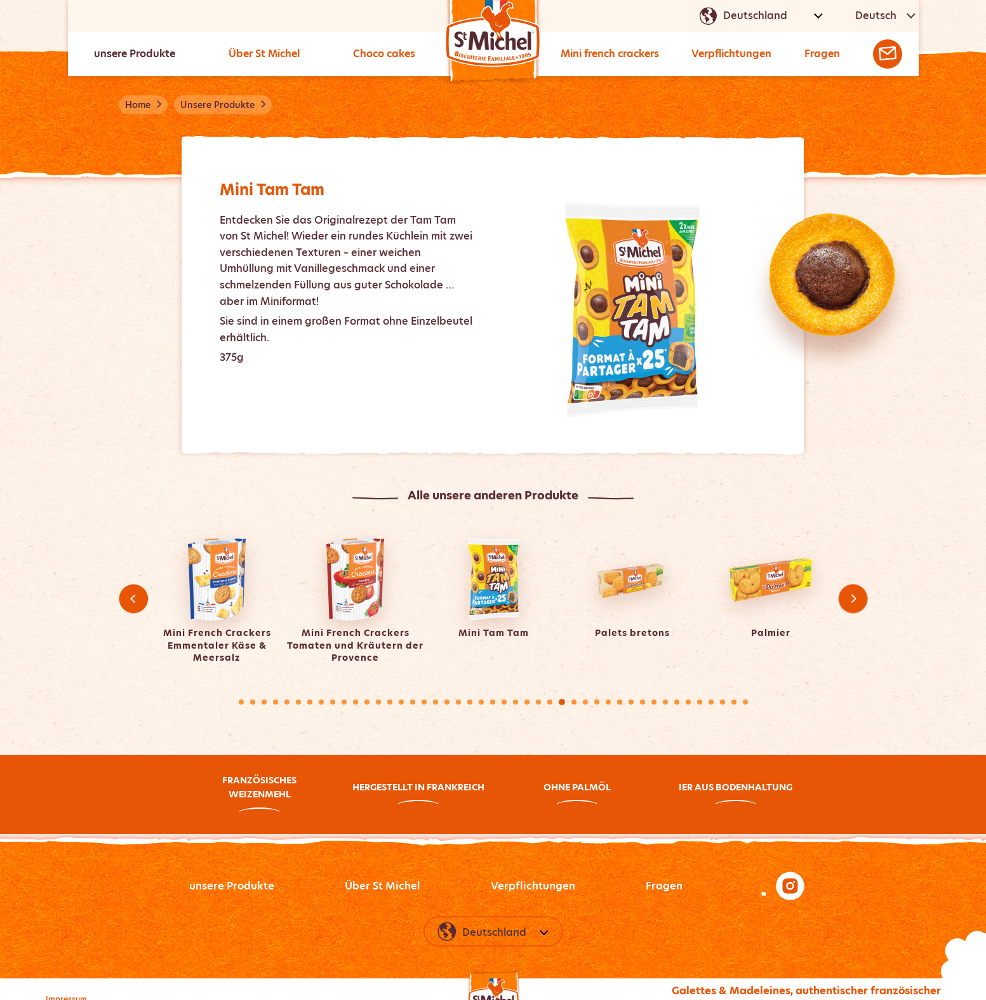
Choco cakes (384, 53)
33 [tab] (608, 702)
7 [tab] (310, 702)
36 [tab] (642, 702)
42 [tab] (711, 702)
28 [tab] (550, 702)
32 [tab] (597, 702)
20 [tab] (458, 702)
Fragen (826, 53)
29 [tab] (562, 702)
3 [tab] (264, 702)
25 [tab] (515, 702)
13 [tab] (378, 702)
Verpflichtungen (737, 53)
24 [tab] (504, 702)
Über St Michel (265, 53)
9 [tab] (332, 702)
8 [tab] (321, 702)
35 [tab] (631, 702)
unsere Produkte (135, 53)
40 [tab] (688, 702)
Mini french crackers (612, 53)
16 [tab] (412, 702)
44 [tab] (734, 702)
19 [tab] (447, 702)
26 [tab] (527, 702)
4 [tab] (275, 702)
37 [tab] (654, 702)
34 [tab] (619, 702)
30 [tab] (574, 702)
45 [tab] (745, 702)
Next (853, 599)
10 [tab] (344, 702)
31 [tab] (585, 702)
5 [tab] (287, 702)
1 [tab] (241, 702)
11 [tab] (355, 702)
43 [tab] (722, 702)
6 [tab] (298, 702)
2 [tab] (252, 702)
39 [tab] (677, 702)
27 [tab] (538, 702)
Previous (133, 599)
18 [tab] (435, 702)
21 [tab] (470, 702)
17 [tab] (424, 702)
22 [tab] (481, 702)
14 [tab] (390, 702)
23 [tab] (492, 702)
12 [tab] (367, 702)
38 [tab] (665, 702)
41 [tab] (699, 702)
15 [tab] (401, 702)
